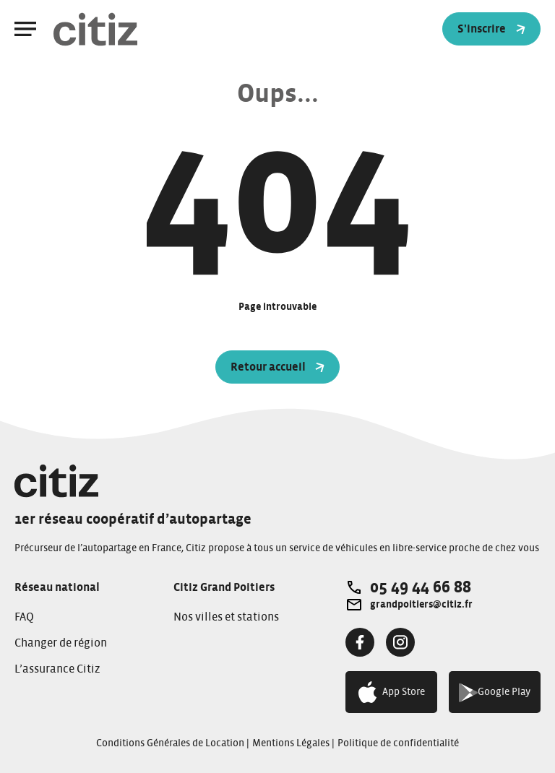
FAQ (24, 617)
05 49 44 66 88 (420, 587)
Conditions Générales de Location (170, 743)
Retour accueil (278, 367)
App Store (391, 692)
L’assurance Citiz (57, 669)
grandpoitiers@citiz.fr (421, 605)
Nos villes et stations (226, 617)
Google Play (494, 692)
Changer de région (60, 643)
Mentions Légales (291, 743)
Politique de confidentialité (398, 743)
